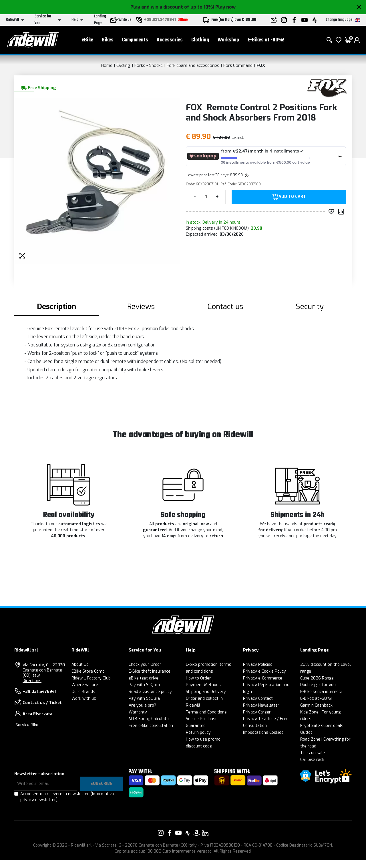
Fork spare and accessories (193, 65)
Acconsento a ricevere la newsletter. (67, 797)
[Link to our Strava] (187, 832)
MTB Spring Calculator (149, 718)
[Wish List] (338, 40)
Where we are (84, 684)
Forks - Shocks (148, 65)
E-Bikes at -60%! (266, 40)
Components (135, 40)
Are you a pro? (142, 705)
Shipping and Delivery (206, 691)
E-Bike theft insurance (149, 671)
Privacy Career (257, 712)
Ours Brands (83, 691)
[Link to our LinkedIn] (205, 832)
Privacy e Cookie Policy (264, 671)
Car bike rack (312, 759)
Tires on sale (312, 752)
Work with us (83, 698)
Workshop (228, 40)
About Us (80, 664)
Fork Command (237, 65)
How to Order (198, 678)
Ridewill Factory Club (91, 678)
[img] (246, 175)
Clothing (200, 40)
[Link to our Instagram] (160, 832)
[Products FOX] (327, 87)
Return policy (198, 732)
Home (106, 65)
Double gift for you (318, 684)
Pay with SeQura (144, 684)
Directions (32, 680)
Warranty (138, 712)
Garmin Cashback (316, 705)
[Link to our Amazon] (196, 832)
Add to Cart (292, 197)
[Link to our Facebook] (169, 832)
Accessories (170, 40)
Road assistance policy (150, 691)
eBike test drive (143, 678)
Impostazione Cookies (263, 732)
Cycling (123, 65)
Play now (225, 7)
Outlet (306, 732)
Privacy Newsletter (261, 705)
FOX (260, 65)
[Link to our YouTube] (178, 832)
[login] (356, 40)
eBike (87, 40)
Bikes (108, 40)
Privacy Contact (258, 698)
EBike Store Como (88, 671)
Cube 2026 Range (317, 678)
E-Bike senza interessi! (321, 691)
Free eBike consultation (151, 725)
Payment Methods (203, 684)
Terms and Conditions (206, 712)
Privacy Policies (257, 664)
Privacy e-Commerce (262, 678)
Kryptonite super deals (321, 725)
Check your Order (145, 664)
